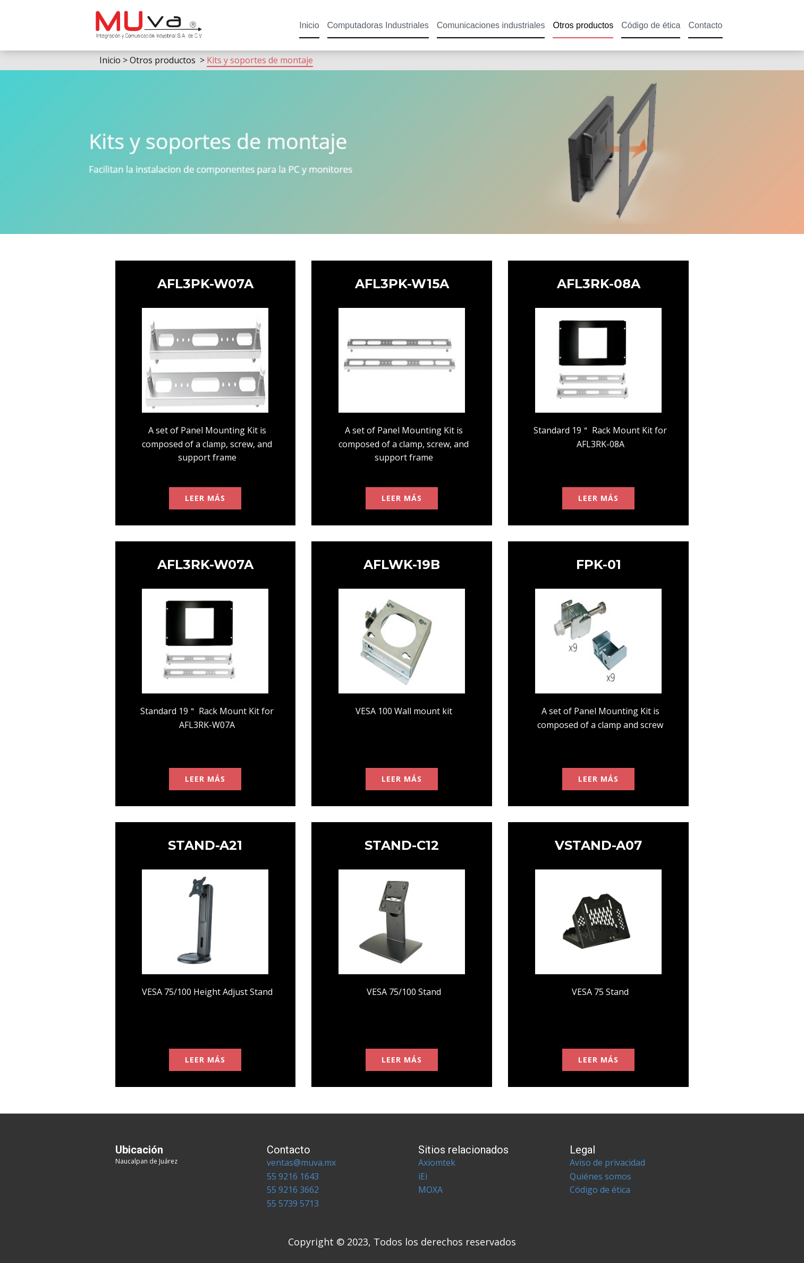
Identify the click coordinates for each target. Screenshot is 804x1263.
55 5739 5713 (293, 1203)
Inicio (309, 25)
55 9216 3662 (293, 1189)
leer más (205, 498)
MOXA (430, 1189)
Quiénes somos (601, 1176)
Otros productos (583, 25)
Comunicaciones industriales (491, 25)
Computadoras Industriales (378, 25)
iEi (422, 1176)
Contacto (705, 25)
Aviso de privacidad (607, 1162)
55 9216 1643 (293, 1176)
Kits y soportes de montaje (260, 60)
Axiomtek (436, 1162)
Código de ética (650, 25)
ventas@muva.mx (301, 1162)
